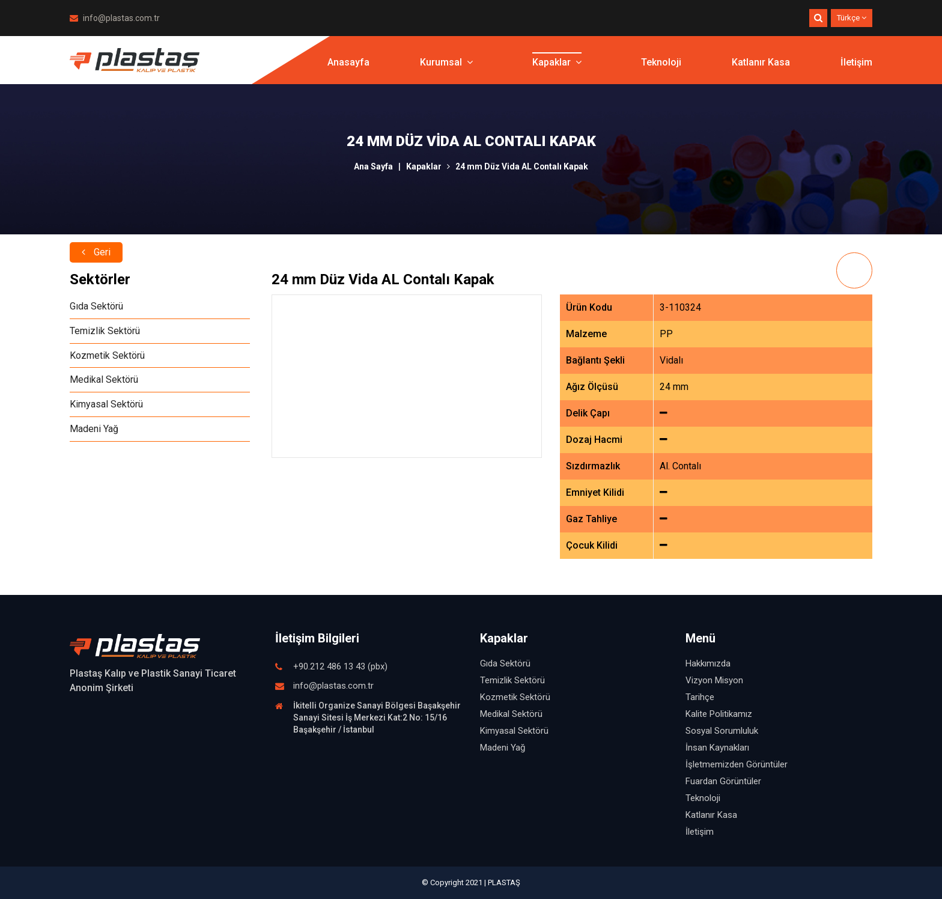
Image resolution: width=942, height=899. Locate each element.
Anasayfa (348, 63)
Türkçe (851, 17)
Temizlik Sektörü (105, 331)
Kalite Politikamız (718, 714)
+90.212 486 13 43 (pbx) (340, 666)
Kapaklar (557, 63)
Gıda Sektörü (96, 306)
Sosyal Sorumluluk (721, 730)
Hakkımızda (708, 663)
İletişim (856, 63)
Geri (96, 250)
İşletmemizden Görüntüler (736, 764)
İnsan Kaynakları (717, 747)
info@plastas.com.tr (115, 18)
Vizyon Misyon (714, 680)
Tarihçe (699, 697)
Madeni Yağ (94, 429)
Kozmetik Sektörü (107, 355)
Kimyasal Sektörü (106, 404)
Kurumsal (446, 63)
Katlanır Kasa (761, 63)
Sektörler (100, 279)
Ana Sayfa (373, 166)
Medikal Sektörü (104, 380)
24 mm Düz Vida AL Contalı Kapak (522, 166)
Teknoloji (661, 63)
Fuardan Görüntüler (723, 781)
